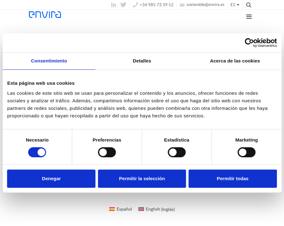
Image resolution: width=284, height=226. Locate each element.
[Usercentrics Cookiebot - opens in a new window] (249, 42)
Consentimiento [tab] (49, 60)
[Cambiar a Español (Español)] (120, 209)
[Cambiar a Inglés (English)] (156, 209)
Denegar (51, 178)
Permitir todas (232, 178)
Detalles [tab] (142, 60)
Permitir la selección (142, 178)
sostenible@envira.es (202, 4)
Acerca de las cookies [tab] (235, 60)
